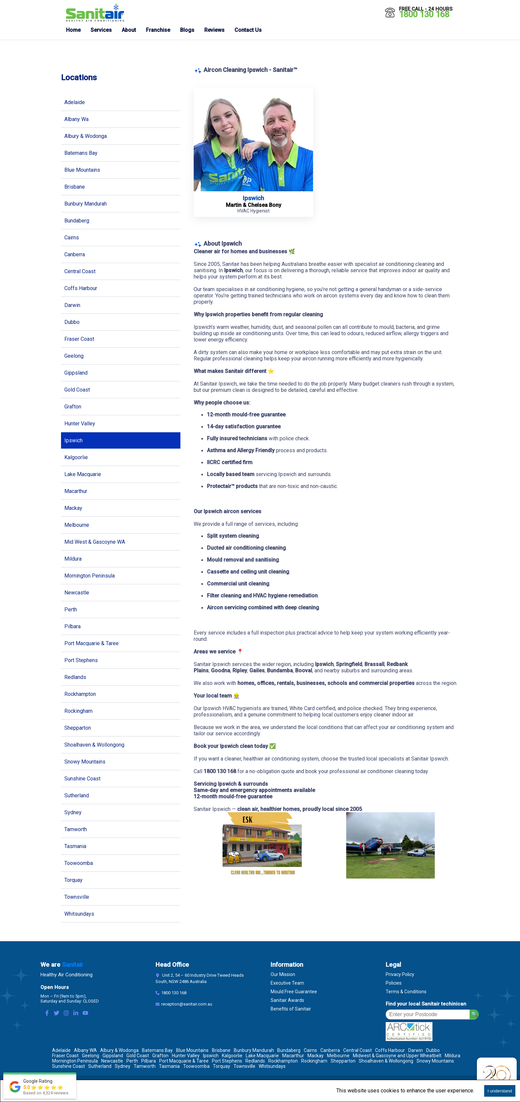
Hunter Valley (79, 423)
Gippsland (76, 373)
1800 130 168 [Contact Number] (173, 992)
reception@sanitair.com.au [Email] (186, 1004)
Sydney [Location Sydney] (122, 1066)
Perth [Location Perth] (132, 1061)
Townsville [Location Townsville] (244, 1066)
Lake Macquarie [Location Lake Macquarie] (262, 1055)
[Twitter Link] (56, 1013)
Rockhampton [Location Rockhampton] (283, 1061)
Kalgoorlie (76, 457)
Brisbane (74, 187)
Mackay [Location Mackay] (315, 1055)
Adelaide (74, 102)
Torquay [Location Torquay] (221, 1066)
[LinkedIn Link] (76, 1013)
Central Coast (80, 271)
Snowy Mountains (84, 762)
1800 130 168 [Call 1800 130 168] (424, 14)
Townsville (76, 897)
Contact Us (248, 30)
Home (73, 30)
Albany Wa (76, 119)
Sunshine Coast (82, 778)
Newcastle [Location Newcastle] (112, 1061)
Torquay (73, 880)
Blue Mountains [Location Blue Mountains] (192, 1050)
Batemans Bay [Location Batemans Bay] (157, 1050)
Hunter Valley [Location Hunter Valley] (186, 1055)
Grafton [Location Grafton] (160, 1055)
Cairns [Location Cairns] (310, 1050)
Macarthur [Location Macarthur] (293, 1055)
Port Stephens (81, 660)
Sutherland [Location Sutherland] (99, 1066)
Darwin (72, 305)
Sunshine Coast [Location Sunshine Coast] (68, 1066)
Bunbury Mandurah (85, 204)
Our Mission (283, 974)
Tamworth (75, 829)
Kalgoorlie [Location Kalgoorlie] (232, 1055)
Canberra (74, 254)
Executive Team (287, 983)
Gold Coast (77, 390)
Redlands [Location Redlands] (255, 1061)
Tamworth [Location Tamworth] (145, 1066)
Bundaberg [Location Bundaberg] (288, 1050)
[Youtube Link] (85, 1013)
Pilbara (72, 626)
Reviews (214, 30)
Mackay (73, 508)
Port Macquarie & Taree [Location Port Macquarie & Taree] (184, 1061)
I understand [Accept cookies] (499, 1090)
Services (101, 30)
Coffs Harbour (80, 288)
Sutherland (76, 795)
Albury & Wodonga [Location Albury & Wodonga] (119, 1050)
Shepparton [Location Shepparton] (343, 1061)
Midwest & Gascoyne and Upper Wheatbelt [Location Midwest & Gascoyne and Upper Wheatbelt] (397, 1055)
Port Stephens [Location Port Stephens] (227, 1061)
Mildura (73, 559)
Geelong (74, 356)
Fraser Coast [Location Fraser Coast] (65, 1055)
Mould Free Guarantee (294, 991)
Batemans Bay (81, 153)
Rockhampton (80, 694)
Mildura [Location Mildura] (452, 1055)
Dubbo (72, 322)
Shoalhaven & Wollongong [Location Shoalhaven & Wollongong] (386, 1061)
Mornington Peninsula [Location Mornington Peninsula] (75, 1061)
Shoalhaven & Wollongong (94, 745)
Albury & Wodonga (85, 136)
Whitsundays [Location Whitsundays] (272, 1066)
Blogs (187, 30)
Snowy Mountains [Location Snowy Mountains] (435, 1061)
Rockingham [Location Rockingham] (314, 1061)
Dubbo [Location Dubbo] (433, 1050)
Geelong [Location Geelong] (90, 1055)
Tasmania (75, 846)
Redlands (75, 677)
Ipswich (73, 440)
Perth (70, 609)
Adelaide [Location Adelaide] (61, 1050)
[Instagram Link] (66, 1013)
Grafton (72, 406)
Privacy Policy (400, 974)
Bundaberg (76, 220)
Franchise (158, 30)
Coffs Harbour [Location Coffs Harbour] (390, 1050)
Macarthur (75, 491)
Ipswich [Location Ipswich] (211, 1055)
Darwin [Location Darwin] (415, 1050)
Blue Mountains (82, 170)
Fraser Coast (79, 339)
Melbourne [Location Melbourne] (338, 1055)
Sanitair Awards (287, 1000)
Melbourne (76, 525)
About (129, 30)
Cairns (71, 237)
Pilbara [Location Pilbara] (148, 1061)
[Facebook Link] (47, 1013)
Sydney (73, 812)
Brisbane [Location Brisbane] (221, 1050)
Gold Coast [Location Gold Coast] (137, 1055)
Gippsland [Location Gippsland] (112, 1055)
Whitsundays (79, 914)
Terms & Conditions (406, 991)
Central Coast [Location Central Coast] (357, 1050)
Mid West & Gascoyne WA (94, 542)
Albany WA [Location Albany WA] (85, 1050)
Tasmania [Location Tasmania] (169, 1066)
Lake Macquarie (82, 474)
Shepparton (77, 728)
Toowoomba (78, 863)
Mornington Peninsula (89, 576)
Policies (394, 983)
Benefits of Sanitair (291, 1008)
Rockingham (78, 711)
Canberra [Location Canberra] (330, 1050)
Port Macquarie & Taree (91, 643)
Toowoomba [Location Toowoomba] (196, 1066)
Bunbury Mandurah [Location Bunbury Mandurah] (254, 1050)
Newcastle (76, 592)
